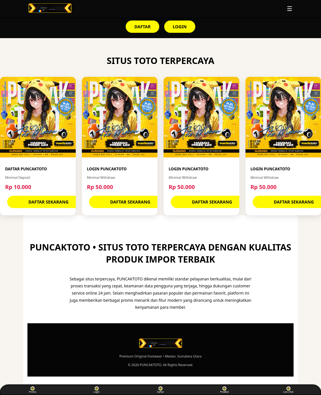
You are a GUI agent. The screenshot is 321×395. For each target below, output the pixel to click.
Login (97, 389)
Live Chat (288, 389)
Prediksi (224, 389)
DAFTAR (142, 27)
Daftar (160, 389)
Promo (32, 389)
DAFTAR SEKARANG (48, 202)
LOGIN (180, 27)
